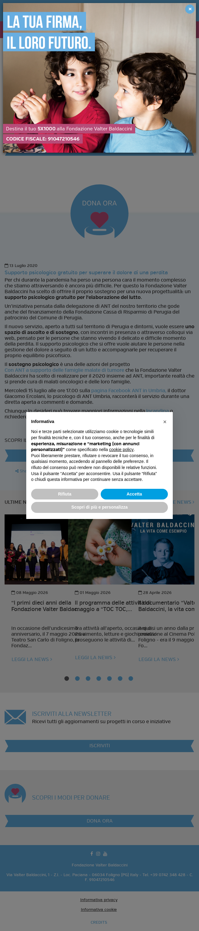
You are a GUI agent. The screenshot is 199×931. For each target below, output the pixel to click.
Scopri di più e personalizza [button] (99, 507)
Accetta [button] (134, 494)
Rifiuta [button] (64, 494)
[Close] (189, 9)
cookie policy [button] (121, 449)
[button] (165, 422)
